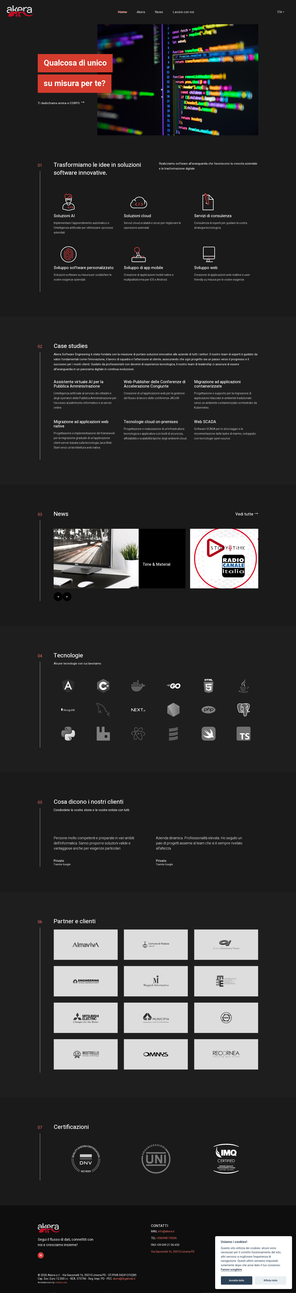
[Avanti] (67, 596)
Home (125, 12)
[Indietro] (58, 596)
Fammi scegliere (231, 1269)
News (161, 12)
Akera (143, 12)
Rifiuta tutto (270, 1280)
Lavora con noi (186, 12)
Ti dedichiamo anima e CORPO (62, 102)
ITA (279, 12)
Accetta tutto (236, 1280)
